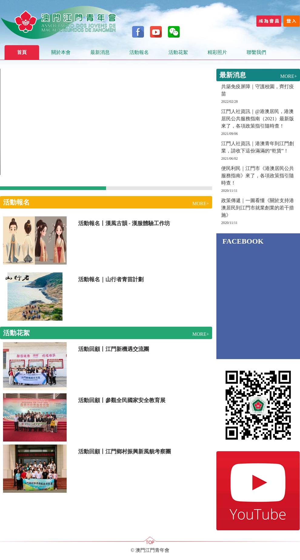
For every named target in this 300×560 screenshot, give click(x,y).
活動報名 (139, 52)
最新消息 (100, 52)
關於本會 (61, 52)
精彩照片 (217, 52)
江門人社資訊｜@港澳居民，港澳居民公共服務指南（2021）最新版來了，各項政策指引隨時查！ (257, 118)
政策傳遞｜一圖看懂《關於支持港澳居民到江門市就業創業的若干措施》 (257, 208)
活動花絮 (178, 52)
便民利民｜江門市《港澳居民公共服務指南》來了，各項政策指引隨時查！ (257, 175)
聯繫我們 (256, 52)
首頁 (22, 52)
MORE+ (200, 203)
